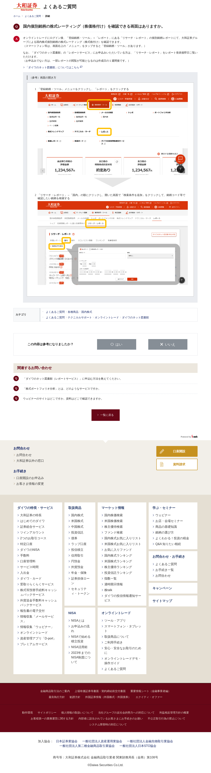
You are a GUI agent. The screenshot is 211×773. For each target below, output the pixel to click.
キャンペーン (162, 588)
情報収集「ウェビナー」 (37, 626)
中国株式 (77, 526)
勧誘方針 (75, 696)
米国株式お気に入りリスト (122, 543)
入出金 (24, 572)
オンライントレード (34, 632)
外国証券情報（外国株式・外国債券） (108, 696)
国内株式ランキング (118, 555)
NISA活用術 (79, 646)
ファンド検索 (113, 532)
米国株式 (77, 520)
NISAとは (77, 620)
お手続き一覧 (164, 569)
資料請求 (179, 463)
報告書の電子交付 (32, 610)
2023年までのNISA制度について (81, 657)
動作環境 (27, 712)
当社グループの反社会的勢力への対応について (126, 712)
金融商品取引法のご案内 (55, 690)
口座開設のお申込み (30, 477)
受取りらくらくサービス (37, 584)
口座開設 (179, 450)
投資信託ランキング (118, 572)
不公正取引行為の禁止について (166, 717)
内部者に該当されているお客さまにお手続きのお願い (110, 717)
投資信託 (77, 532)
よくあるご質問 (33, 16)
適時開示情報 (113, 584)
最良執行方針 (57, 696)
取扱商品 (74, 507)
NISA (72, 612)
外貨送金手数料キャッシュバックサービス (38, 602)
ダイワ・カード (31, 578)
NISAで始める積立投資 (81, 638)
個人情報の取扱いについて (77, 712)
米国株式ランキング (118, 560)
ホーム (16, 16)
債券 (74, 537)
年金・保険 (79, 572)
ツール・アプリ (115, 620)
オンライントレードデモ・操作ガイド (122, 660)
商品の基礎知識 (166, 526)
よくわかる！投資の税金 (172, 537)
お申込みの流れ (80, 628)
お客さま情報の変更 (30, 483)
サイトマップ (162, 600)
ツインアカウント (32, 532)
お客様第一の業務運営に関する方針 (52, 717)
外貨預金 (77, 566)
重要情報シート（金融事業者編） (150, 690)
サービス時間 (29, 566)
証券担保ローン (80, 580)
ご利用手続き (113, 641)
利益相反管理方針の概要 (174, 712)
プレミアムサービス (34, 643)
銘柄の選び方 (164, 532)
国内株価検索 (113, 514)
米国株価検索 (113, 520)
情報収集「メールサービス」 (37, 618)
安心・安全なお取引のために (122, 650)
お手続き (19, 471)
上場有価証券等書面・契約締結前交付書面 (100, 690)
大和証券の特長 (31, 514)
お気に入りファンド (118, 549)
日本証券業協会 (66, 740)
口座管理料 (27, 560)
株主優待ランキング (118, 566)
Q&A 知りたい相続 (168, 543)
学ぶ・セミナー (163, 507)
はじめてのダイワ (32, 520)
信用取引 (77, 555)
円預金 (75, 560)
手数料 (24, 555)
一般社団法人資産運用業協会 (102, 740)
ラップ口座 (79, 543)
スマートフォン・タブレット (122, 628)
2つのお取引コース (33, 537)
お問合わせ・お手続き (168, 556)
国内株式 (77, 514)
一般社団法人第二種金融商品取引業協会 (87, 745)
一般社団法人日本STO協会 (138, 745)
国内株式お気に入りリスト (122, 537)
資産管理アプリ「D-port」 (38, 638)
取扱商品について (116, 636)
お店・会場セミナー (169, 520)
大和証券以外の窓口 (30, 460)
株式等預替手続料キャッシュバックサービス (38, 592)
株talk (108, 589)
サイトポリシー (47, 712)
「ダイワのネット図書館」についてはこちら (54, 67)
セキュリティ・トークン (80, 591)
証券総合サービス (32, 526)
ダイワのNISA (30, 549)
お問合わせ (21, 448)
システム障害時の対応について (108, 723)
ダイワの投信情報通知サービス (122, 598)
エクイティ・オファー (149, 696)
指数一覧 (110, 578)
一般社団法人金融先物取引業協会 (150, 740)
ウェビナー (163, 514)
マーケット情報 (112, 507)
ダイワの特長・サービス (35, 507)
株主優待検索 (113, 526)
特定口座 (26, 543)
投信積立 (77, 549)
